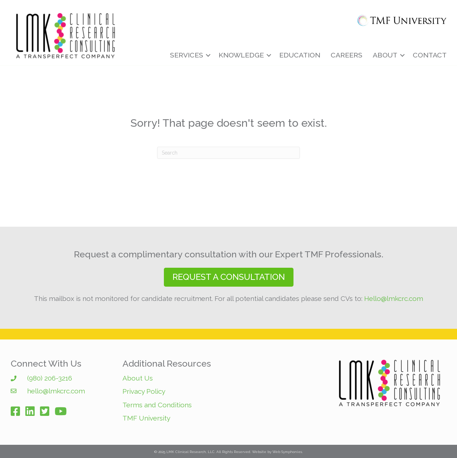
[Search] (228, 153)
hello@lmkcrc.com (56, 391)
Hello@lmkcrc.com (393, 298)
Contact (430, 55)
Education (299, 55)
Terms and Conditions (157, 405)
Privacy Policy (143, 391)
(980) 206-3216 (49, 378)
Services (186, 55)
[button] (228, 277)
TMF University (146, 418)
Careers (346, 55)
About (385, 55)
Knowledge (241, 55)
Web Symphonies (287, 452)
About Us (137, 378)
